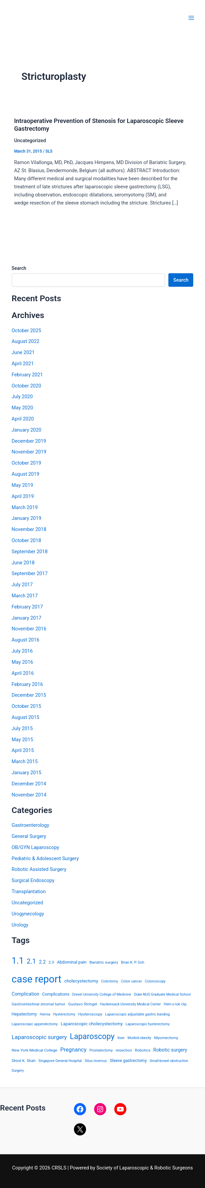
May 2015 (22, 740)
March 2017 (25, 596)
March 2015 (25, 761)
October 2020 (26, 386)
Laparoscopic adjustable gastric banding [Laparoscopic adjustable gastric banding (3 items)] (137, 1014)
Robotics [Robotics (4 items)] (142, 1050)
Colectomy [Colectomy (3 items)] (109, 981)
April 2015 (23, 750)
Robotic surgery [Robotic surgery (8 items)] (170, 1050)
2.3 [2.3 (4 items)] (51, 962)
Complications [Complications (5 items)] (55, 994)
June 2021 (23, 352)
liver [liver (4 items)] (121, 1037)
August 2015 (25, 717)
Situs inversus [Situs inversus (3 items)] (96, 1061)
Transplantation (29, 891)
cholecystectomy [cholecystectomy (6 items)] (81, 980)
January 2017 (26, 618)
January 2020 (26, 430)
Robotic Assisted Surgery (39, 869)
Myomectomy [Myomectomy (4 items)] (166, 1037)
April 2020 (23, 419)
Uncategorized (27, 903)
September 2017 (30, 573)
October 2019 (26, 463)
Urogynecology (28, 914)
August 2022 (25, 341)
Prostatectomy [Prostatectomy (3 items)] (101, 1050)
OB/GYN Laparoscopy (35, 847)
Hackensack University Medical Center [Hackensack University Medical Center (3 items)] (130, 1004)
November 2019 (29, 452)
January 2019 (26, 518)
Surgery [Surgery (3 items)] (18, 1070)
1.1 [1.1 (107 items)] (18, 961)
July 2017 (22, 585)
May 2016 (22, 662)
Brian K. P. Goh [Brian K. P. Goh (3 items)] (132, 962)
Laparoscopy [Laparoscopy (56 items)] (92, 1036)
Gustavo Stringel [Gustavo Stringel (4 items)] (82, 1004)
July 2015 (22, 728)
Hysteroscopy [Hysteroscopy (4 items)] (90, 1014)
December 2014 (29, 784)
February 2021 (27, 375)
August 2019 (25, 474)
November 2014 (29, 795)
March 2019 (25, 507)
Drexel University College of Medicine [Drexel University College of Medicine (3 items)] (101, 994)
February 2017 (27, 607)
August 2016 (25, 640)
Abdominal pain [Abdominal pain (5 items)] (72, 962)
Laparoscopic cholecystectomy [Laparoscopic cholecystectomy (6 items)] (91, 1023)
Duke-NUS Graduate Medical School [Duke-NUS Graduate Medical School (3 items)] (162, 994)
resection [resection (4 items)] (124, 1050)
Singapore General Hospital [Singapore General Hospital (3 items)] (60, 1061)
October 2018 (26, 540)
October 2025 (26, 330)
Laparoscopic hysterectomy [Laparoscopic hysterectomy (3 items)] (148, 1024)
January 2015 (26, 773)
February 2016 (27, 684)
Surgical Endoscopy (33, 880)
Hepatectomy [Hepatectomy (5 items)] (24, 1014)
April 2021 (23, 364)
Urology (20, 925)
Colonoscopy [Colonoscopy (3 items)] (155, 981)
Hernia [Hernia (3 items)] (45, 1014)
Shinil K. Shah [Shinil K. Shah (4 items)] (24, 1060)
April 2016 (23, 673)
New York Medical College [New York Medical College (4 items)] (34, 1050)
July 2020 (22, 397)
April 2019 (23, 496)
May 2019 (22, 485)
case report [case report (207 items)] (37, 979)
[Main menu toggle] (191, 18)
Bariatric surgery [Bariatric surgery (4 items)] (103, 962)
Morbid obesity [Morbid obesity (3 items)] (140, 1038)
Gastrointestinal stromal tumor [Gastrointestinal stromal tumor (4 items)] (39, 1004)
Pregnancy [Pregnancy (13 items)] (73, 1049)
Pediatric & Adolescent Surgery (45, 858)
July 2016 (22, 651)
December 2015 (29, 695)
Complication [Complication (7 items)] (25, 994)
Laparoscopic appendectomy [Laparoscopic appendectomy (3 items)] (35, 1024)
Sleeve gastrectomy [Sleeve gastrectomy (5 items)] (128, 1060)
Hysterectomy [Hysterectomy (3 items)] (64, 1014)
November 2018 (29, 529)
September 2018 (30, 552)
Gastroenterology (30, 825)
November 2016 (29, 629)
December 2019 (29, 441)
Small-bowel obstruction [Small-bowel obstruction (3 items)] (169, 1061)
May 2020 (22, 408)
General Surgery (29, 836)
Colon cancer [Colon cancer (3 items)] (131, 981)
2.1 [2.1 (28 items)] (31, 961)
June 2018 (23, 563)
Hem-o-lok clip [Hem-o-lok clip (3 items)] (175, 1004)
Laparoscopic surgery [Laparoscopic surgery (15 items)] (39, 1037)
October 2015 (26, 706)
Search (19, 268)
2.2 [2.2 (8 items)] (42, 962)
